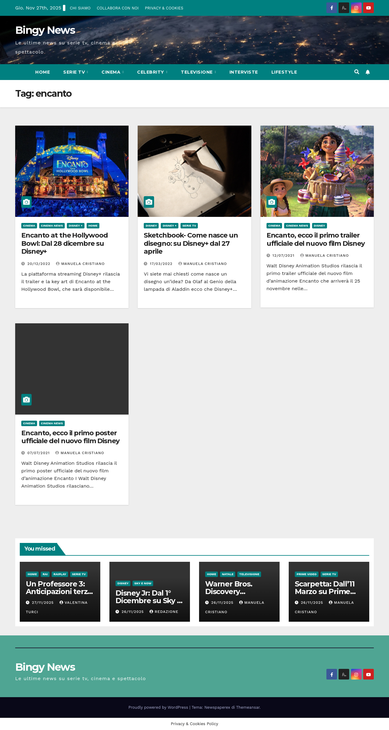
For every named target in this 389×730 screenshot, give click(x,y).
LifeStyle (284, 72)
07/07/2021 (39, 453)
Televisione (197, 72)
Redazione (164, 612)
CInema (112, 72)
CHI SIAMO (80, 8)
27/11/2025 (43, 602)
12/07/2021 (284, 255)
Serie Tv (74, 72)
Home (42, 72)
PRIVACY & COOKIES (164, 8)
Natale (227, 574)
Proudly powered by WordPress (159, 707)
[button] (356, 72)
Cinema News (52, 225)
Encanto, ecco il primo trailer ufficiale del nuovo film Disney (316, 239)
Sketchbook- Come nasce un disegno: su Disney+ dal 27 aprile (191, 243)
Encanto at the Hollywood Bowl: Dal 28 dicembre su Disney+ (64, 243)
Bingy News (45, 30)
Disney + (76, 225)
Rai (45, 574)
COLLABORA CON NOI (118, 8)
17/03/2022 (162, 264)
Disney (151, 225)
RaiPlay (59, 574)
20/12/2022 (39, 264)
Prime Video (307, 574)
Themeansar (248, 707)
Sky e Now (142, 583)
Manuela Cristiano (80, 264)
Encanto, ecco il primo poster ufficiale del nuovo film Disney (70, 437)
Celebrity (151, 72)
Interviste (243, 72)
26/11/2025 (133, 612)
